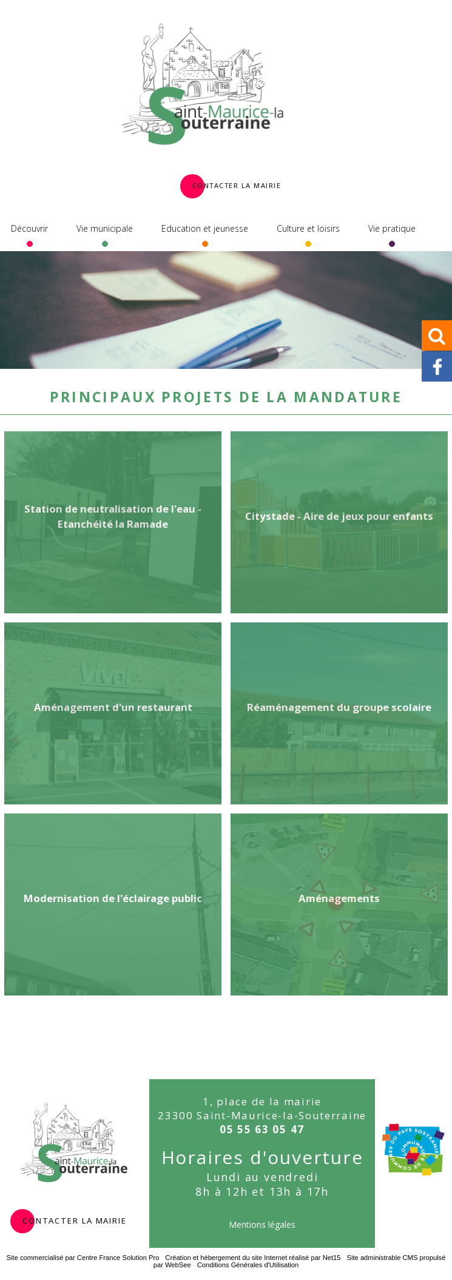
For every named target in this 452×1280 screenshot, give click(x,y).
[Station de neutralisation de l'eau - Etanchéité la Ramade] (112, 522)
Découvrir (29, 228)
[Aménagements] (339, 904)
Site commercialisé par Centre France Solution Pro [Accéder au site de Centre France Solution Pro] (83, 1257)
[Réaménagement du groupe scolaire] (339, 713)
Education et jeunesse (204, 228)
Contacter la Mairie (237, 184)
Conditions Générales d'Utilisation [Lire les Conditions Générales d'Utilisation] (248, 1264)
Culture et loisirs (308, 228)
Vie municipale (104, 228)
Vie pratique (392, 228)
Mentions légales (262, 1224)
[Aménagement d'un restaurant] (112, 713)
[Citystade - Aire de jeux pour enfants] (339, 522)
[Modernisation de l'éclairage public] (112, 904)
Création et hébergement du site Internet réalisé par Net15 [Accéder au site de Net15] (252, 1257)
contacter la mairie (74, 1219)
